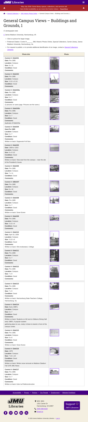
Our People (44, 393)
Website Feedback (68, 393)
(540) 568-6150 (42, 409)
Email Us (40, 412)
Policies (34, 393)
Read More (64, 9)
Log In (58, 418)
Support (72, 405)
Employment (55, 393)
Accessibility (17, 393)
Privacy (26, 393)
